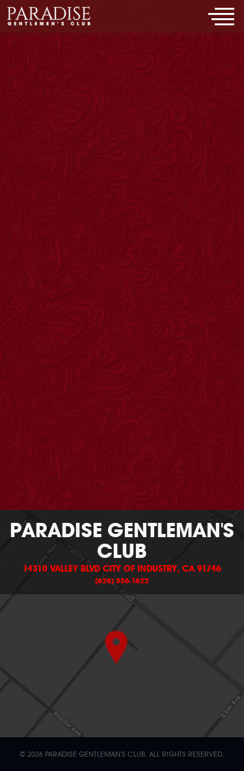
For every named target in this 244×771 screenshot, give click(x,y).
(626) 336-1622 (122, 581)
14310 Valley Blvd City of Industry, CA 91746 (122, 569)
